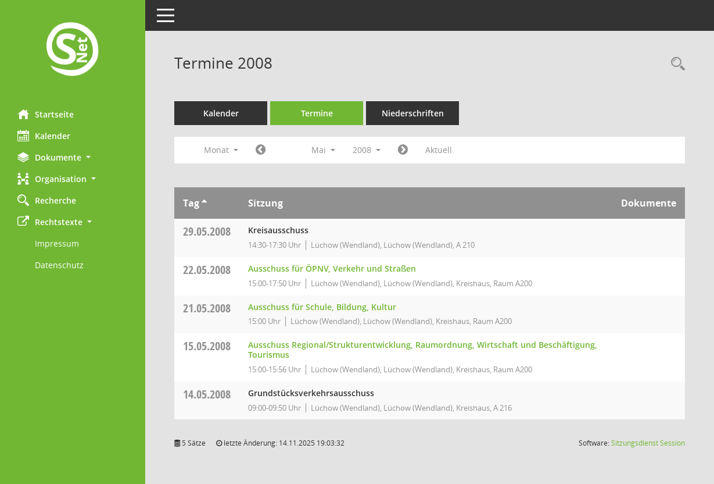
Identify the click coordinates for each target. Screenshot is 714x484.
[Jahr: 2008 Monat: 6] (403, 150)
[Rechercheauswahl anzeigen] (675, 64)
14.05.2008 (207, 394)
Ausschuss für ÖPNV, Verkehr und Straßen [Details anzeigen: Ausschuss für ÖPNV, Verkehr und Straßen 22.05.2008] (332, 268)
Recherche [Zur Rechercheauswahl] (46, 200)
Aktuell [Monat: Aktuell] (438, 149)
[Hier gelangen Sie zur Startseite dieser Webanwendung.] (72, 50)
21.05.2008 (207, 308)
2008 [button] (367, 149)
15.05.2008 (207, 346)
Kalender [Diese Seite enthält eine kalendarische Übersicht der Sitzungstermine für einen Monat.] (43, 135)
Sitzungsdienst (648, 443)
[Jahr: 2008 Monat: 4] (260, 150)
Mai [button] (323, 149)
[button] (72, 157)
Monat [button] (221, 149)
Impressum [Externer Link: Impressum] (57, 243)
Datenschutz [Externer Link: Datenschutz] (59, 265)
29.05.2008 (207, 231)
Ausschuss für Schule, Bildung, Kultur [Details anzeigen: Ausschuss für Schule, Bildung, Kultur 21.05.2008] (322, 306)
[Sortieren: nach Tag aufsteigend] (204, 203)
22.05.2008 (207, 269)
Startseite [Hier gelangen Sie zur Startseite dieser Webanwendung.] (45, 114)
